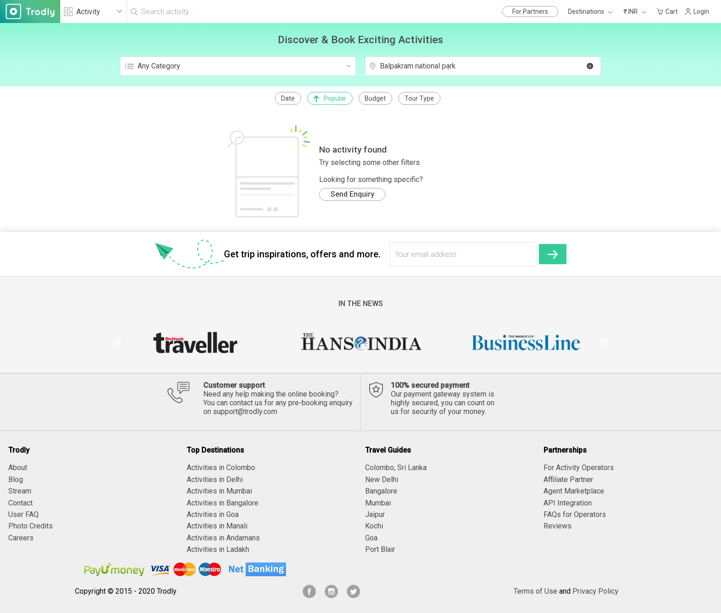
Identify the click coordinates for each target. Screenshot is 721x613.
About (17, 467)
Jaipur (375, 514)
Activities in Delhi (215, 479)
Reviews (558, 526)
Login (697, 11)
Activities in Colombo (221, 467)
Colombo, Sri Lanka (396, 467)
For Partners (530, 11)
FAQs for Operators (575, 514)
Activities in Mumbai (219, 491)
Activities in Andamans (223, 538)
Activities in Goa (213, 514)
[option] (195, 342)
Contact (20, 503)
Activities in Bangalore (222, 503)
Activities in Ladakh (218, 549)
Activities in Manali (217, 526)
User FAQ (23, 514)
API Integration (568, 503)
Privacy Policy (595, 591)
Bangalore (381, 491)
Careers (21, 538)
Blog (15, 479)
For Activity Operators (579, 467)
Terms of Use (535, 591)
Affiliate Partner (568, 479)
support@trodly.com (245, 411)
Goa (371, 538)
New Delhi (381, 479)
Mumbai (378, 503)
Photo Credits (30, 526)
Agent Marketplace (574, 491)
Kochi (374, 526)
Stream (19, 491)
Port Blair (380, 549)
